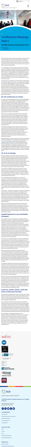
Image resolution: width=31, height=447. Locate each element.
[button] (28, 6)
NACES (6, 148)
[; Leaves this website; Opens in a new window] (13, 408)
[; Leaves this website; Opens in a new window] (3, 408)
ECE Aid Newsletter (6, 420)
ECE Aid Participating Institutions (9, 416)
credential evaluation (5, 61)
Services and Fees (5, 444)
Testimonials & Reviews (6, 435)
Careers (3, 431)
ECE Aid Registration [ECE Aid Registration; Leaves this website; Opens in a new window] (6, 418)
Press (3, 433)
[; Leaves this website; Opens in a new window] (5, 408)
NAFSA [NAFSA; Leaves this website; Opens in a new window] (20, 143)
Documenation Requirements (8, 446)
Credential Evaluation (5, 142)
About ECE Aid (4, 414)
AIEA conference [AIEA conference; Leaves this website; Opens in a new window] (6, 80)
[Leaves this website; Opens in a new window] (6, 338)
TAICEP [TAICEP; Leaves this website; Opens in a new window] (11, 301)
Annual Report (5, 422)
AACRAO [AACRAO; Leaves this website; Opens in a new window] (14, 145)
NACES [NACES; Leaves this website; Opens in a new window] (14, 141)
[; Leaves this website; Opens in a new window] (11, 408)
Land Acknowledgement (7, 437)
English (19, 1)
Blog (3, 429)
